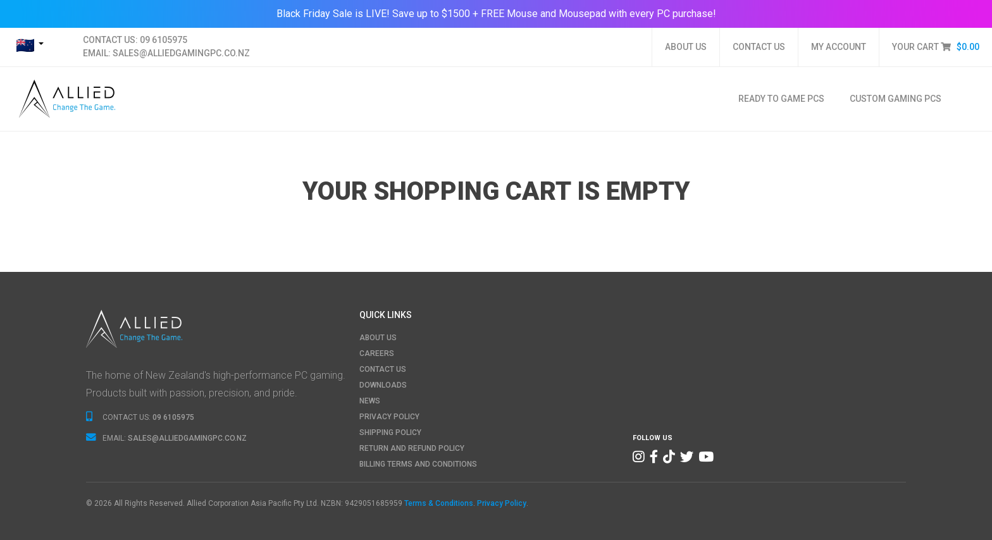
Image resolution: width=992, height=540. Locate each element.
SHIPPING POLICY (390, 432)
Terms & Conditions (438, 503)
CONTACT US (759, 47)
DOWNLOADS (383, 385)
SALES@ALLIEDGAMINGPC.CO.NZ (181, 53)
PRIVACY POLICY (389, 416)
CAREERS (376, 353)
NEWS (369, 400)
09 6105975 (163, 40)
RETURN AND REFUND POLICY (411, 448)
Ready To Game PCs (781, 99)
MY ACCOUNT (838, 47)
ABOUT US (686, 47)
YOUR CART (935, 47)
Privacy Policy (501, 503)
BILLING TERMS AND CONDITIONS (418, 464)
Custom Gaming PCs (895, 99)
